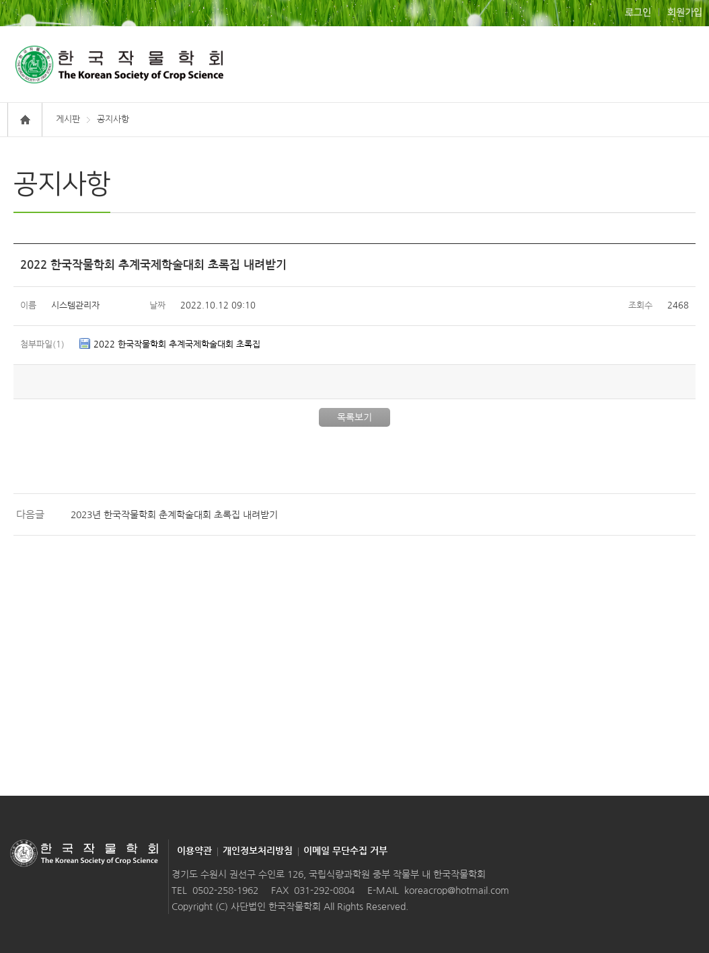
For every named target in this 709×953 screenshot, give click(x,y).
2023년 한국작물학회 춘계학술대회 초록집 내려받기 (174, 515)
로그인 (638, 12)
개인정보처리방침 (258, 851)
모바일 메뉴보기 (671, 64)
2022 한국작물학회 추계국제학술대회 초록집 (177, 344)
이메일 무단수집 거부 (345, 851)
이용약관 (194, 851)
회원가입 (684, 12)
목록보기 (354, 417)
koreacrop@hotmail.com (456, 890)
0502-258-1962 (225, 890)
